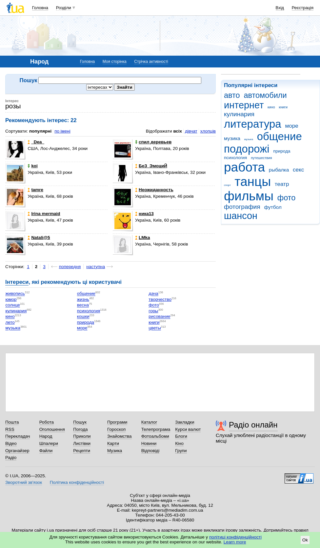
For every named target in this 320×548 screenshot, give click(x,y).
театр (282, 184)
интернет (244, 105)
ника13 (144, 213)
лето (9, 322)
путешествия (261, 158)
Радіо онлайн (253, 424)
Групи (181, 450)
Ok (305, 540)
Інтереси (17, 282)
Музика (114, 450)
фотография (242, 206)
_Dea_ (36, 141)
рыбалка (279, 170)
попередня (70, 266)
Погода (80, 429)
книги (283, 107)
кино (271, 107)
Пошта (12, 422)
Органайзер (17, 450)
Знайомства (119, 436)
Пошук (80, 422)
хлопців (208, 131)
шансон (240, 215)
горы (153, 310)
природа (281, 151)
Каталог (149, 422)
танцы (253, 181)
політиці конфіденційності (235, 537)
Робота (46, 422)
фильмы (248, 196)
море (291, 126)
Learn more (235, 541)
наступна (95, 266)
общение (279, 136)
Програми (117, 422)
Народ (45, 436)
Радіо (10, 457)
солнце (12, 305)
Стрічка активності (151, 61)
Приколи (81, 436)
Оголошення (52, 429)
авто (232, 95)
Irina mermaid (44, 213)
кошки (83, 316)
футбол (272, 207)
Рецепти (81, 450)
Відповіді (150, 450)
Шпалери (48, 443)
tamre (35, 189)
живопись (15, 293)
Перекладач (17, 436)
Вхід (280, 7)
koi (32, 165)
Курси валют (188, 429)
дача (153, 293)
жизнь (83, 299)
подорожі (247, 149)
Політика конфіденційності (77, 482)
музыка (248, 139)
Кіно (179, 443)
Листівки (81, 443)
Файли (46, 450)
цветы (155, 328)
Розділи (63, 7)
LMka (142, 237)
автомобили (265, 95)
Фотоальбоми (155, 436)
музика (232, 138)
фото (286, 197)
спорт (227, 185)
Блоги (181, 436)
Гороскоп (116, 429)
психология (235, 157)
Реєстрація (302, 7)
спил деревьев (153, 141)
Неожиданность (154, 189)
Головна (40, 7)
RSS (9, 429)
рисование (159, 316)
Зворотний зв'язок (23, 482)
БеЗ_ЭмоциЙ (151, 165)
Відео (11, 443)
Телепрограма (155, 429)
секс (298, 170)
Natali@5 (39, 237)
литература (252, 124)
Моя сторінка (115, 61)
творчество (160, 299)
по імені (62, 131)
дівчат (191, 131)
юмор (10, 299)
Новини (149, 443)
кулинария (239, 114)
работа (244, 167)
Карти (113, 443)
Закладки (184, 422)
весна (83, 305)
